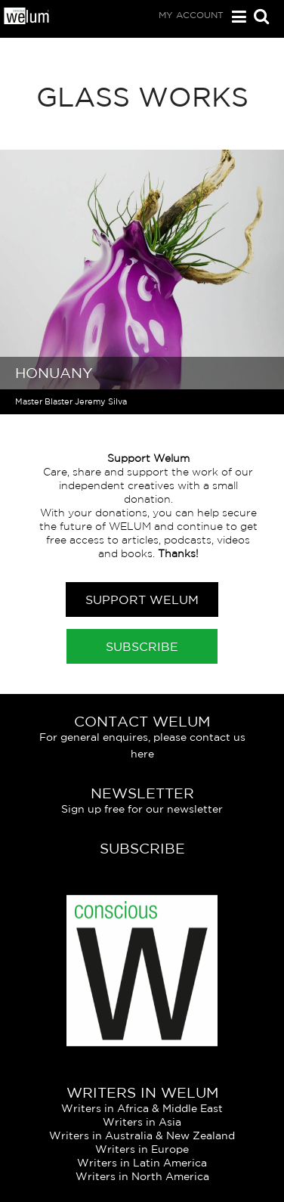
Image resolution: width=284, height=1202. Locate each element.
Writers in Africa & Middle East (142, 1108)
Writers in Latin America (142, 1163)
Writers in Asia (142, 1122)
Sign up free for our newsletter (142, 809)
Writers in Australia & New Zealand (142, 1135)
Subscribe (142, 646)
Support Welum (142, 599)
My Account (191, 15)
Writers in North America (142, 1176)
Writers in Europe (142, 1149)
